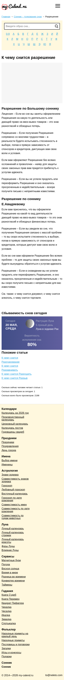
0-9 (8, 34)
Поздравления (10, 446)
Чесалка (6, 611)
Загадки (6, 648)
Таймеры (7, 584)
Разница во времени (14, 576)
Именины (7, 464)
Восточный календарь (15, 493)
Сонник (6, 666)
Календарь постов (12, 428)
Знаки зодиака (10, 474)
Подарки (7, 656)
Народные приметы (13, 640)
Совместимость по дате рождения (16, 510)
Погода (6, 564)
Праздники (8, 442)
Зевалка (6, 619)
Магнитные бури (11, 560)
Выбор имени (9, 460)
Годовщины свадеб (13, 432)
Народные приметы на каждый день (15, 635)
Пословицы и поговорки (16, 644)
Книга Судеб (9, 595)
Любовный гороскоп (13, 489)
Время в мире (10, 572)
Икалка (6, 615)
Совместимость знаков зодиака (15, 480)
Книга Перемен (10, 599)
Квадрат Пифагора (13, 603)
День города (9, 450)
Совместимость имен (14, 504)
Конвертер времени (13, 580)
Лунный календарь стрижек (13, 534)
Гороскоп (7, 485)
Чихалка (6, 607)
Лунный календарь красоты (13, 540)
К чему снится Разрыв (15, 378)
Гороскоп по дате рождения (12, 499)
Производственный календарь (13, 418)
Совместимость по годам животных (13, 517)
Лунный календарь (13, 528)
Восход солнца (10, 568)
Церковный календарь (15, 424)
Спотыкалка (9, 623)
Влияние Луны (10, 550)
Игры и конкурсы (11, 652)
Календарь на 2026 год (15, 413)
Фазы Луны (8, 546)
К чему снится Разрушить (17, 374)
